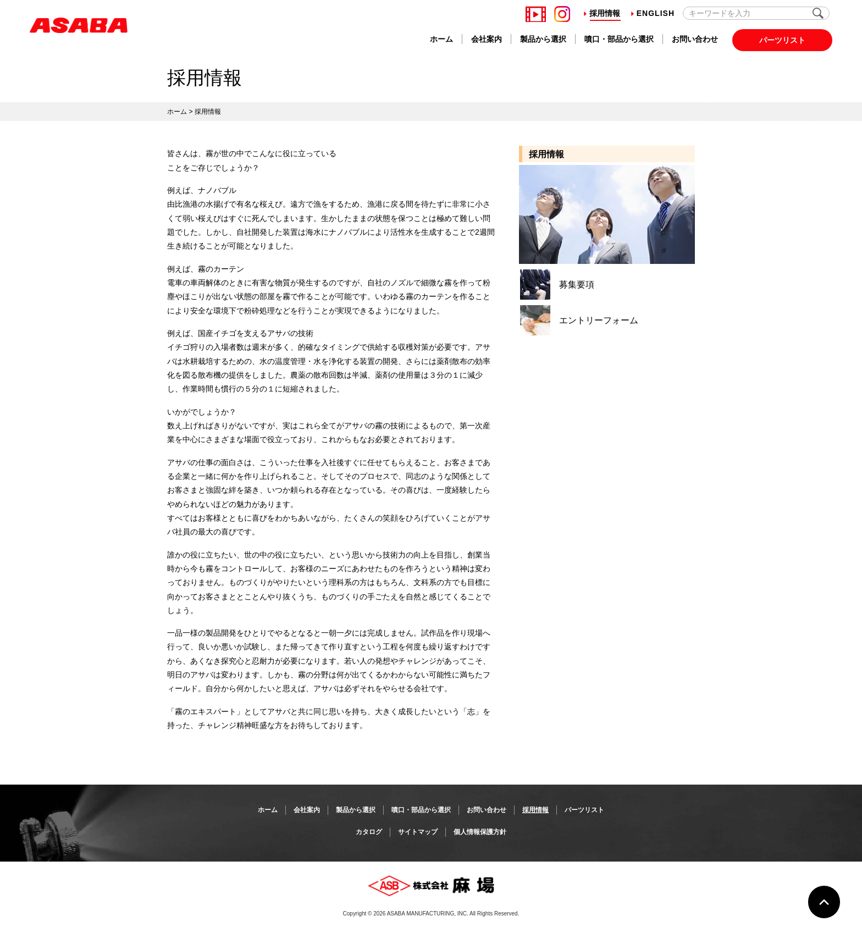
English (653, 13)
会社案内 (486, 39)
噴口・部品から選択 (619, 39)
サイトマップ (418, 832)
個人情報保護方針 (480, 832)
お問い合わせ (695, 39)
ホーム (441, 39)
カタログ (369, 832)
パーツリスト (782, 40)
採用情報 (602, 13)
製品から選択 (543, 39)
